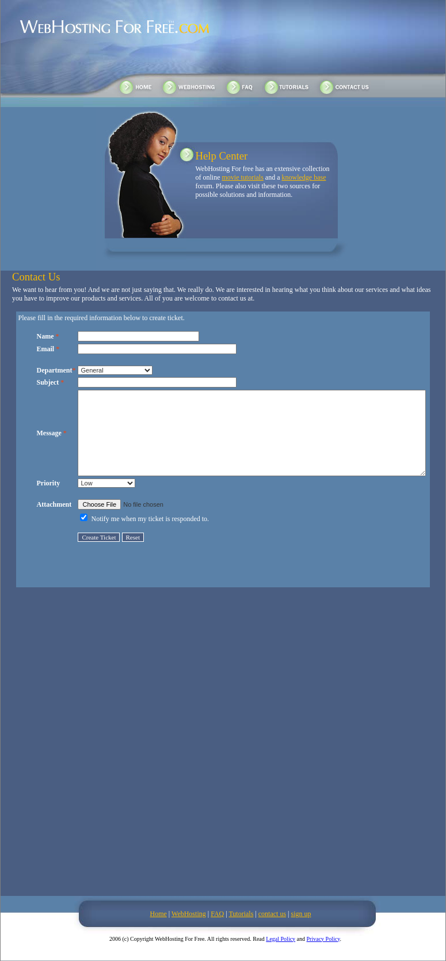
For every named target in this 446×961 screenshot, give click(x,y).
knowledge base (303, 177)
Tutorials (240, 914)
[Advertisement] (139, 748)
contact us (272, 914)
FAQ (217, 914)
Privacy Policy (323, 939)
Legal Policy (280, 939)
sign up (301, 914)
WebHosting (188, 914)
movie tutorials (243, 177)
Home (158, 914)
